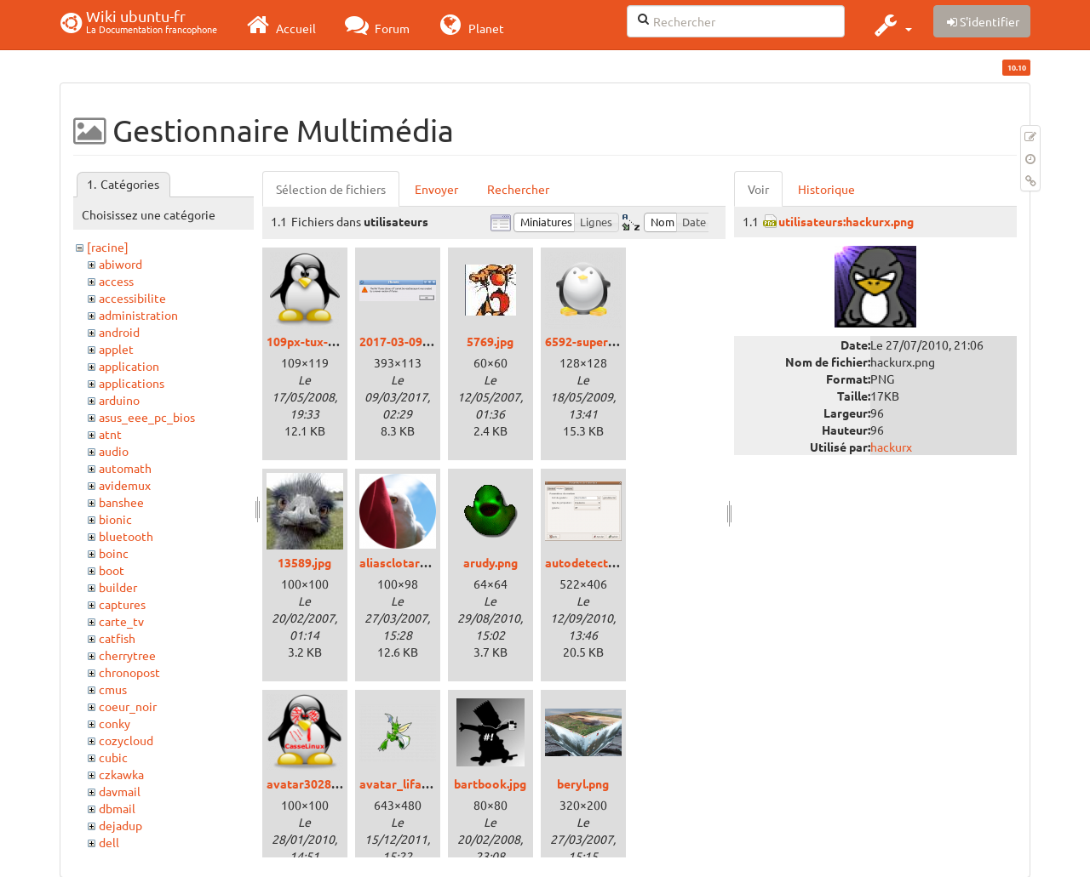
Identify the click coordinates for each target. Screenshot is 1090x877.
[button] (891, 24)
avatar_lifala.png (407, 783)
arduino (119, 399)
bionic (115, 519)
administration (138, 314)
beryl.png (583, 783)
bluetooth (126, 536)
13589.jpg (304, 562)
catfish (117, 638)
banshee (121, 502)
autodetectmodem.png (609, 562)
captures (122, 604)
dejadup (120, 825)
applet (116, 348)
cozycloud (126, 740)
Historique (826, 188)
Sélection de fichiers (331, 188)
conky (114, 723)
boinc (114, 553)
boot (111, 570)
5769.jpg (490, 341)
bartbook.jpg (490, 783)
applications (131, 382)
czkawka (121, 774)
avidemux (125, 485)
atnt (110, 433)
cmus (113, 689)
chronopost (129, 672)
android (119, 331)
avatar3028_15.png (320, 783)
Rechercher (518, 188)
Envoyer (436, 188)
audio (114, 450)
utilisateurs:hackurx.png (846, 221)
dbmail (117, 808)
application (129, 365)
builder (118, 587)
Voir (758, 188)
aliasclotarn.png (404, 562)
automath (125, 468)
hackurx (891, 446)
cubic (113, 757)
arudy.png (490, 562)
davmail (120, 791)
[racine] (108, 246)
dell (109, 842)
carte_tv (121, 621)
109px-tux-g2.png (315, 341)
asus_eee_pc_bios (147, 416)
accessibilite (132, 297)
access (116, 280)
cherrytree (127, 655)
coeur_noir (128, 706)
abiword (120, 263)
